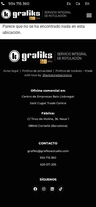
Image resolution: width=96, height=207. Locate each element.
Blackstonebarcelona (57, 75)
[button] (89, 15)
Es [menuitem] (69, 4)
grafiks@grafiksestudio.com (48, 151)
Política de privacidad (37, 71)
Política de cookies (69, 71)
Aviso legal (10, 71)
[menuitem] (68, 3)
